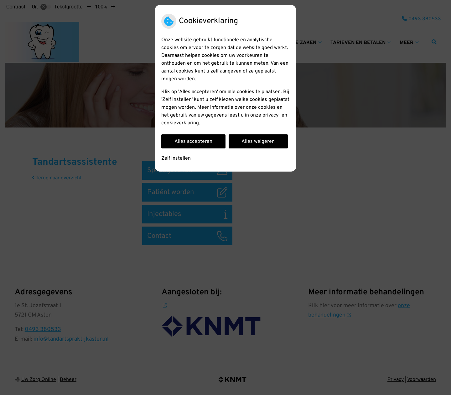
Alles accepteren (193, 141)
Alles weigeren (258, 141)
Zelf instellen (176, 158)
